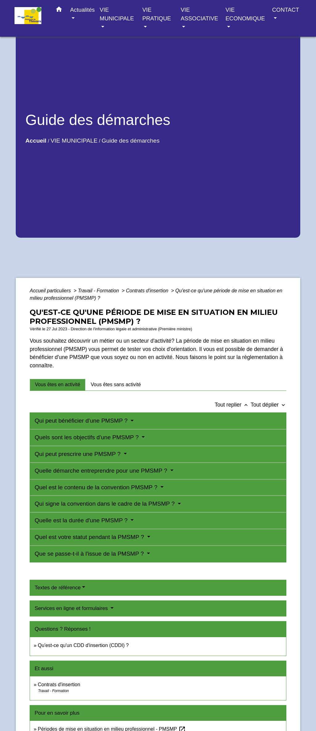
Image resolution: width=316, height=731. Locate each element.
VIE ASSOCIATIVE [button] (199, 14)
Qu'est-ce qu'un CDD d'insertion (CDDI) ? (83, 645)
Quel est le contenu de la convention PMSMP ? (97, 487)
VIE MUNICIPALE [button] (117, 14)
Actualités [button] (82, 9)
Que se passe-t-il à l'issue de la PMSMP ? (90, 553)
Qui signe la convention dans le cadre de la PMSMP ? (105, 503)
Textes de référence (58, 588)
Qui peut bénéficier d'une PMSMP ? (82, 420)
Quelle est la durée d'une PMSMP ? (82, 520)
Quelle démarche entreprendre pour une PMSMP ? (102, 470)
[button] (59, 10)
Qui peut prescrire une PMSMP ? (78, 454)
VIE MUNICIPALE (74, 140)
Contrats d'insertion (148, 290)
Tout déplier (268, 405)
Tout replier (232, 405)
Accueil (35, 140)
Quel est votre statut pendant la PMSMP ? (90, 537)
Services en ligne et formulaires (72, 608)
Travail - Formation (99, 290)
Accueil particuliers (51, 290)
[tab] (57, 385)
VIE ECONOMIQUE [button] (245, 14)
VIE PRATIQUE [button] (156, 14)
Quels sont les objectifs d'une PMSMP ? (87, 437)
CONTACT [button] (285, 9)
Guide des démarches (131, 140)
